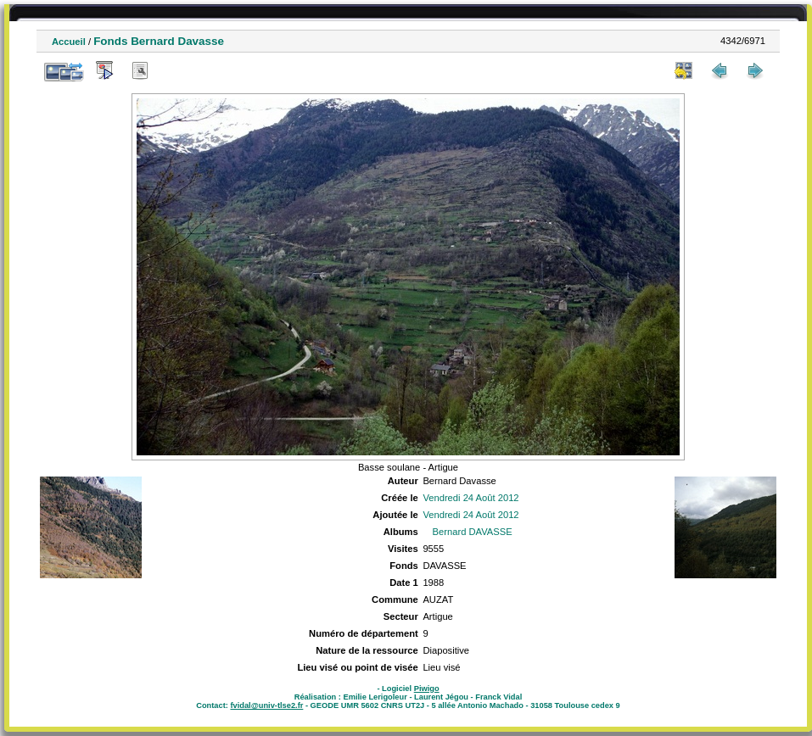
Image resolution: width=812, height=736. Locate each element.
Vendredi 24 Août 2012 (470, 498)
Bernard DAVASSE (472, 532)
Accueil (69, 41)
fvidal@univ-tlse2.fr (266, 705)
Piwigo (427, 688)
